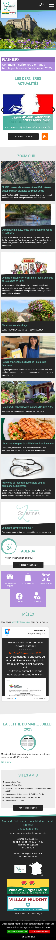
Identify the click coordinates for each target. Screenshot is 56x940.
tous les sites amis (28, 807)
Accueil (14, 920)
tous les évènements (28, 564)
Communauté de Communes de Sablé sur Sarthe (25, 794)
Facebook (19, 601)
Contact (26, 920)
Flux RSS (45, 136)
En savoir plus (28, 936)
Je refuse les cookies (39, 931)
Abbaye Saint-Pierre (13, 782)
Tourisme (37, 601)
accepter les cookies (21, 622)
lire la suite (6, 762)
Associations (46, 583)
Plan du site (39, 920)
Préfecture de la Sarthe (15, 800)
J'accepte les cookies (17, 931)
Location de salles (10, 584)
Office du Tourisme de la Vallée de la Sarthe (23, 797)
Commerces (28, 583)
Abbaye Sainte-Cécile (14, 785)
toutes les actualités (23, 136)
